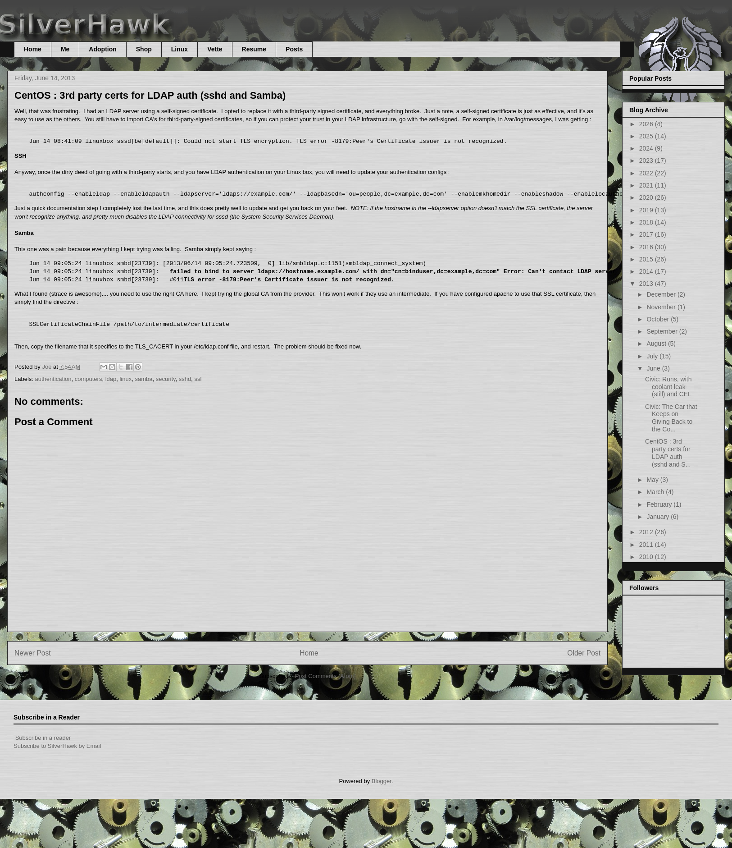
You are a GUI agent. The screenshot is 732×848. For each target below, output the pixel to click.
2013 (647, 283)
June (654, 368)
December (661, 294)
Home (32, 49)
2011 (647, 544)
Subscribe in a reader (43, 737)
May (653, 479)
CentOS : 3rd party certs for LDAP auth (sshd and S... (668, 453)
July (652, 356)
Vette (214, 49)
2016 (647, 247)
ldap (111, 379)
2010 (647, 556)
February (659, 504)
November (661, 307)
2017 (647, 234)
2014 (647, 271)
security (166, 379)
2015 (647, 259)
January (658, 516)
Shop (144, 49)
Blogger (381, 781)
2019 (647, 210)
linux (125, 379)
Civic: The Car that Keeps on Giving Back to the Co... (671, 418)
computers (88, 379)
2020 (647, 197)
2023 (647, 160)
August (657, 343)
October (658, 319)
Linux (179, 49)
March (656, 491)
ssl (198, 379)
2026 (647, 124)
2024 (647, 148)
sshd (185, 379)
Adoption (102, 49)
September (662, 331)
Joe (47, 366)
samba (143, 379)
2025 (647, 136)
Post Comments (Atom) (325, 676)
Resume (254, 49)
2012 (647, 532)
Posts (294, 49)
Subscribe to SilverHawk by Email (57, 746)
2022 (647, 173)
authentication (53, 379)
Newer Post (32, 653)
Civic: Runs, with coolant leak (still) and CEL (668, 387)
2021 (647, 185)
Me (65, 49)
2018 (647, 222)
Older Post (583, 653)
